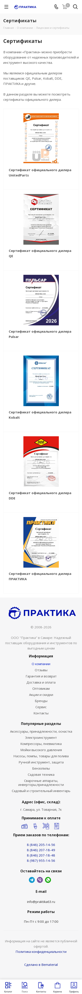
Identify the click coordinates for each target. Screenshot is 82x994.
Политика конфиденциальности (41, 951)
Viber (40, 880)
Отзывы (41, 670)
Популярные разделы (41, 723)
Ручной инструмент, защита (41, 762)
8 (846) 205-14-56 (41, 844)
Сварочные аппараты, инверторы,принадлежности (41, 782)
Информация (41, 656)
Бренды (41, 701)
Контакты (41, 713)
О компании (41, 664)
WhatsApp (48, 880)
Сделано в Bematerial (41, 964)
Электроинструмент (41, 737)
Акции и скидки (41, 694)
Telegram (32, 880)
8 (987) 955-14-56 (41, 860)
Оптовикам (41, 688)
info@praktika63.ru (41, 901)
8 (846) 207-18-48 (41, 855)
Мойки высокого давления (41, 750)
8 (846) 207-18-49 (41, 850)
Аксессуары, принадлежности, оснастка (41, 731)
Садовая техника (41, 774)
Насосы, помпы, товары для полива (41, 756)
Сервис (41, 707)
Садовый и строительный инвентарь (41, 791)
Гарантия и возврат (41, 676)
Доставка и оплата (41, 682)
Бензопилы (41, 768)
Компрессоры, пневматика (41, 743)
